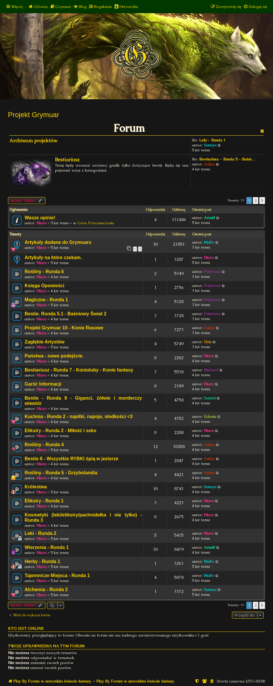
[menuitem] (38, 6)
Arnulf (209, 217)
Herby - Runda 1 (42, 561)
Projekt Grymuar (33, 115)
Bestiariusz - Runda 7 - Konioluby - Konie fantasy (79, 369)
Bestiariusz (67, 160)
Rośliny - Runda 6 (44, 271)
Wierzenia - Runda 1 (47, 547)
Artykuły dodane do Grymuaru (58, 242)
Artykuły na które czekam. (53, 257)
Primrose (212, 271)
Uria (207, 341)
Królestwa (36, 486)
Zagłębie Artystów (45, 341)
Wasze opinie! (40, 217)
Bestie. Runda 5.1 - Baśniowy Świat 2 (65, 313)
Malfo (209, 242)
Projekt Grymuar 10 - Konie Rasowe (64, 327)
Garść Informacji (43, 384)
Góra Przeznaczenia (95, 222)
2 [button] (256, 200)
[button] (262, 200)
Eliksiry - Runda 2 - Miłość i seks (60, 430)
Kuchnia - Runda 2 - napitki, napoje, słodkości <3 (79, 416)
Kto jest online (26, 628)
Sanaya (210, 145)
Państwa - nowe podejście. (54, 355)
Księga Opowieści (44, 285)
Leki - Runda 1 (212, 140)
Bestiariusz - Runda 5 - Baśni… (227, 159)
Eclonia (210, 416)
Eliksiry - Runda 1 (44, 500)
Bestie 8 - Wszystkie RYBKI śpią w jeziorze (71, 458)
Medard (211, 369)
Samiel (210, 398)
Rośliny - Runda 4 (44, 444)
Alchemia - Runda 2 (46, 589)
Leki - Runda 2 (40, 533)
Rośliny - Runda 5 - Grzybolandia (61, 472)
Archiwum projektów (33, 141)
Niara (41, 222)
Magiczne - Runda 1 (46, 299)
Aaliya (209, 164)
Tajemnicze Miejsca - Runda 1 (57, 575)
